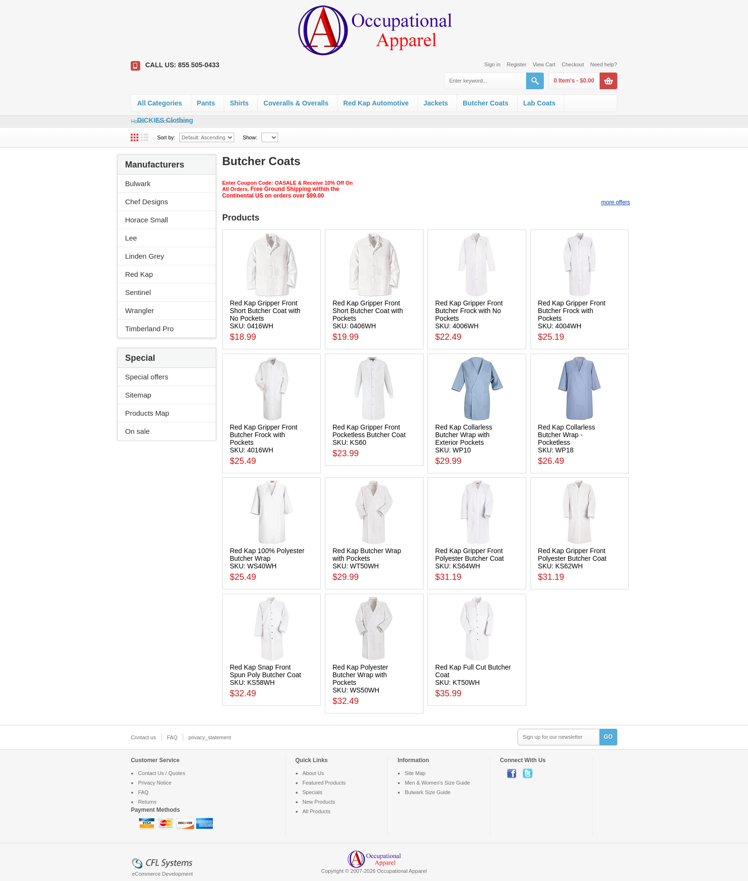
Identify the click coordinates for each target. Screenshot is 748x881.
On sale (137, 431)
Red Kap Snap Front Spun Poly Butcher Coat (265, 671)
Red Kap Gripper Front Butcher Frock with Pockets (572, 310)
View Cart (544, 64)
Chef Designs (146, 202)
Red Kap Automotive (376, 103)
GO (608, 737)
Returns (147, 802)
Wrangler (139, 310)
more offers (615, 202)
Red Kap (139, 274)
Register (516, 64)
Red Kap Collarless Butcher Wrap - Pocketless (566, 434)
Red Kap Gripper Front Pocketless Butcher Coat (368, 431)
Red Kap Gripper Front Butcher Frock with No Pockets (469, 310)
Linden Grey (144, 256)
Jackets (436, 103)
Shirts (239, 103)
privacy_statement (209, 737)
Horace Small (146, 220)
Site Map (415, 773)
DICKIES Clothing (165, 120)
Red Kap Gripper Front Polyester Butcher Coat (469, 554)
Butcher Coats (486, 103)
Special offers (146, 377)
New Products (318, 802)
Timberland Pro (149, 329)
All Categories (159, 103)
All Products (316, 811)
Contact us (143, 737)
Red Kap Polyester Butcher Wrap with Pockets (360, 674)
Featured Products (324, 783)
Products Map (147, 413)
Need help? (603, 64)
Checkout (572, 64)
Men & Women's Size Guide (437, 783)
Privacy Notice (154, 783)
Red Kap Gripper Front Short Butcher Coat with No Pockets (265, 310)
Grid (134, 137)
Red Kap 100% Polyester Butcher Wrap (267, 554)
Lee (131, 238)
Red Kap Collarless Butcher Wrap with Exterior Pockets (463, 434)
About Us (313, 773)
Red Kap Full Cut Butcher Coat (473, 671)
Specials (312, 792)
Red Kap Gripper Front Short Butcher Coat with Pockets (367, 310)
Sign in (492, 64)
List (144, 137)
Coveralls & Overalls (295, 103)
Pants (206, 103)
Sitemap (138, 395)
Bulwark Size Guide (427, 792)
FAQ (172, 737)
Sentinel (138, 292)
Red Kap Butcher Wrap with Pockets (366, 554)
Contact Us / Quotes (161, 773)
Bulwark (137, 183)
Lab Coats (539, 103)
